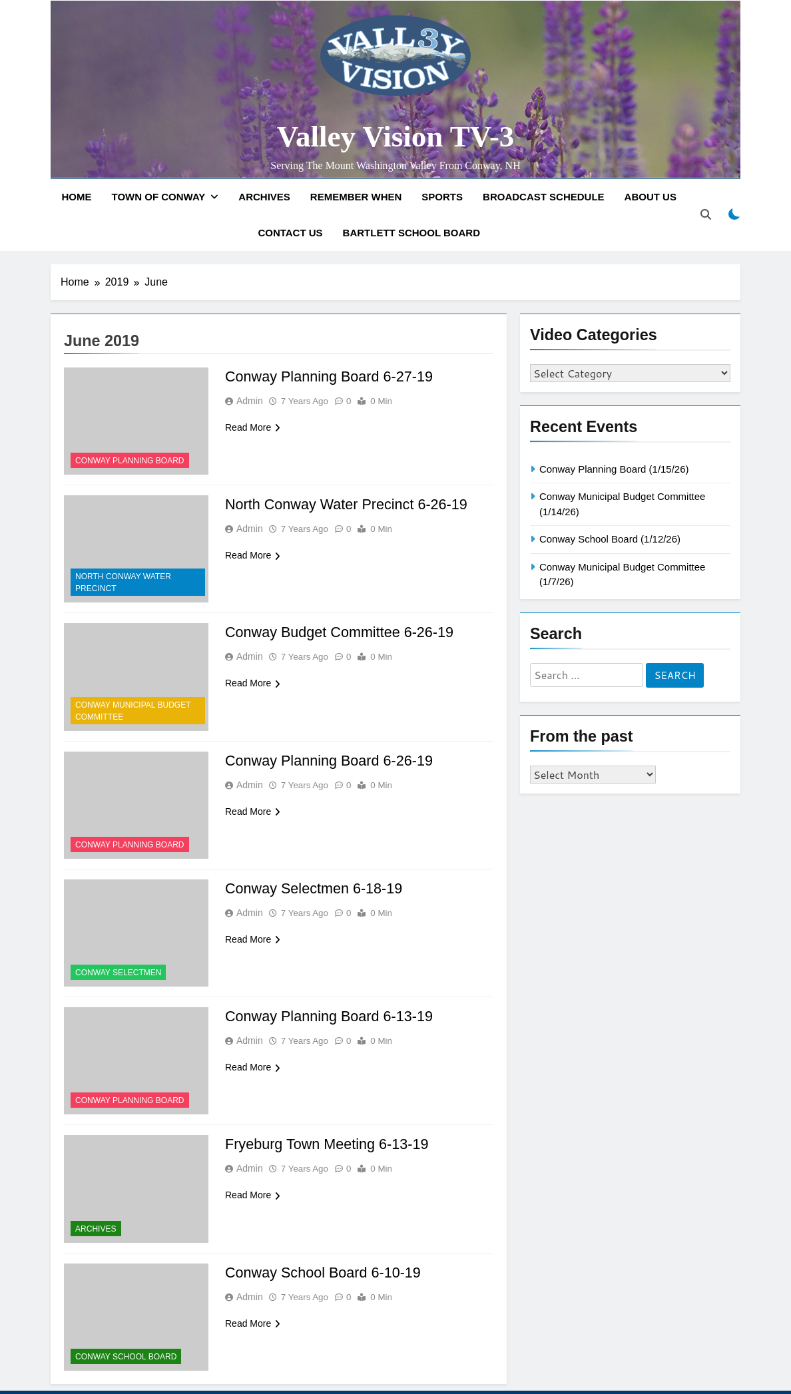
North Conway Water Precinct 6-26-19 (348, 504)
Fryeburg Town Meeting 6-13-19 (328, 1144)
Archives (264, 196)
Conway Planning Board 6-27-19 (331, 376)
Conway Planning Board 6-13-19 (331, 1016)
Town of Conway (159, 196)
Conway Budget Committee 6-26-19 (341, 632)
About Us (650, 196)
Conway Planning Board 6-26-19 (331, 760)
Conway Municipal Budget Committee (132, 711)
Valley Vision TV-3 (396, 136)
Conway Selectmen (118, 972)
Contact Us (290, 232)
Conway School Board (125, 1356)
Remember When (356, 196)
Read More (252, 427)
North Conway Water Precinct (123, 582)
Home (77, 196)
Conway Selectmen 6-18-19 (315, 888)
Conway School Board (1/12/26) (609, 539)
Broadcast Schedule (544, 196)
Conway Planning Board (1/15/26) (613, 469)
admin (249, 400)
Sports (442, 196)
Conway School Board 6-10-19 (325, 1272)
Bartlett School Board (411, 232)
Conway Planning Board (129, 460)
